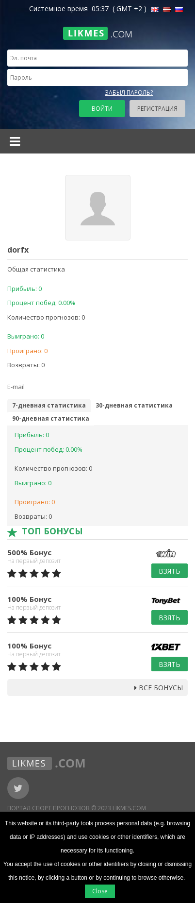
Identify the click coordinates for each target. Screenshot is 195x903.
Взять (169, 571)
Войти (102, 108)
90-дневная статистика (50, 418)
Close (100, 891)
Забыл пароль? (129, 92)
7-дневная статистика (49, 405)
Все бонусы (158, 687)
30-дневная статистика (134, 405)
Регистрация (157, 108)
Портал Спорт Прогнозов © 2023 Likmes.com (76, 808)
